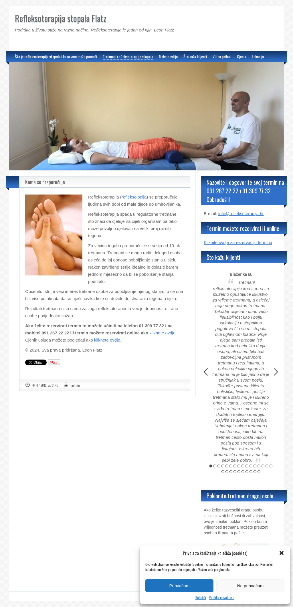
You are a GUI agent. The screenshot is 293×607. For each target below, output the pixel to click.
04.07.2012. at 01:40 (45, 385)
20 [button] (234, 471)
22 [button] (242, 471)
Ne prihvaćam (250, 585)
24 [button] (251, 471)
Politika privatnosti (221, 597)
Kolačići (200, 597)
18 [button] (226, 471)
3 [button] (218, 466)
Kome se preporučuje (45, 182)
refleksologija (134, 197)
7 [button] (234, 466)
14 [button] (263, 466)
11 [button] (251, 466)
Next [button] (276, 372)
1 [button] (210, 466)
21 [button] (238, 471)
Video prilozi (222, 56)
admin (75, 385)
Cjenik (241, 56)
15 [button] (267, 466)
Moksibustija (168, 56)
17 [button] (222, 471)
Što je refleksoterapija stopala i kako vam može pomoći (56, 56)
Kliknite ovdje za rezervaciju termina (238, 242)
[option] (241, 368)
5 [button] (226, 466)
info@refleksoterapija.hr (241, 213)
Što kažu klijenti (195, 56)
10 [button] (247, 466)
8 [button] (238, 466)
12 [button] (255, 466)
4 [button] (222, 466)
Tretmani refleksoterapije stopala (128, 56)
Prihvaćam (179, 585)
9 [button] (242, 466)
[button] (281, 553)
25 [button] (255, 471)
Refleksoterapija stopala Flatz (60, 18)
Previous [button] (206, 372)
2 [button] (214, 466)
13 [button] (259, 466)
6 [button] (230, 466)
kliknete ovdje (162, 332)
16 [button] (271, 466)
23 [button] (247, 471)
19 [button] (230, 471)
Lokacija (258, 56)
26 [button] (259, 471)
